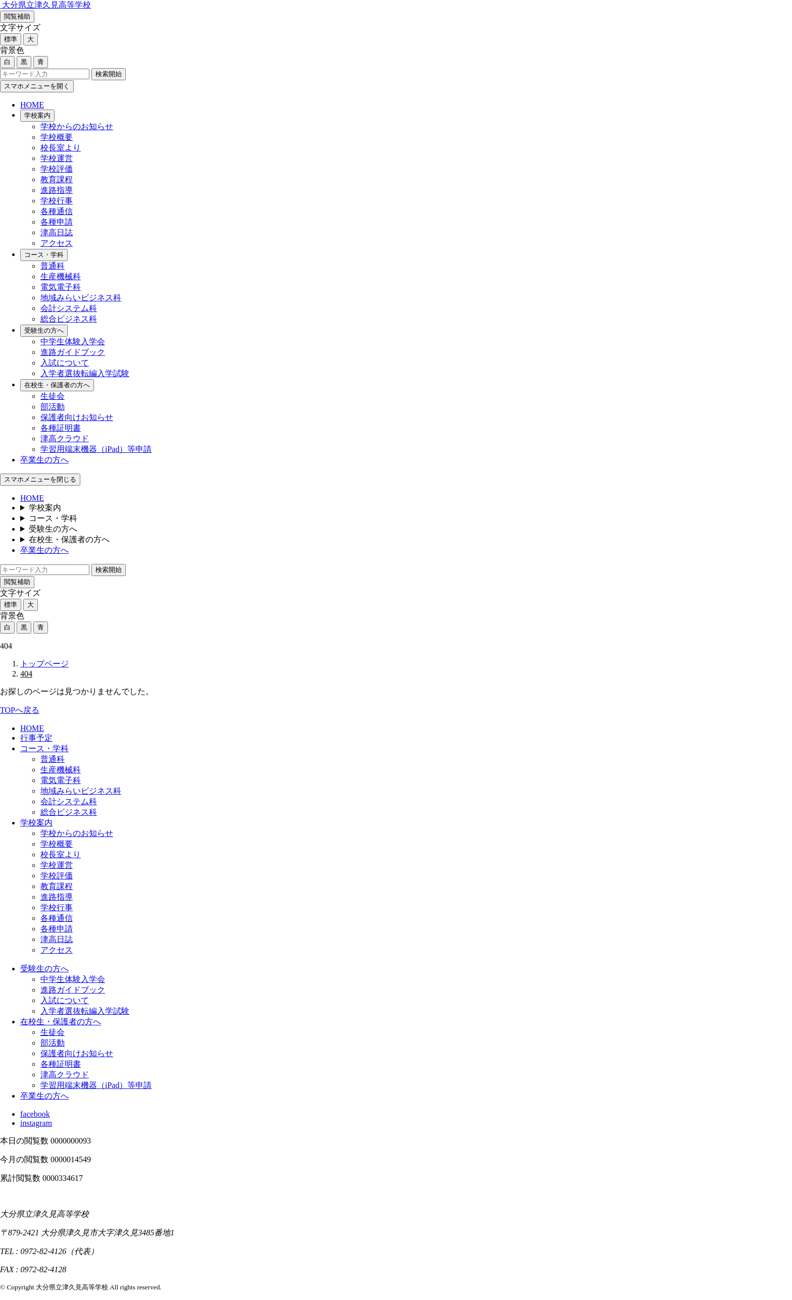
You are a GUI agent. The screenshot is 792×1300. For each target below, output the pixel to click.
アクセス (56, 243)
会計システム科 (68, 308)
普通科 (52, 266)
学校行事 (56, 200)
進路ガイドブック (72, 352)
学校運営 (56, 158)
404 (26, 673)
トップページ (44, 663)
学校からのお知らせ (76, 126)
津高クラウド (64, 438)
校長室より (60, 147)
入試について (64, 362)
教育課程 (56, 179)
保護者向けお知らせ (76, 417)
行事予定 (36, 738)
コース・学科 (44, 254)
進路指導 (56, 190)
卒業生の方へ (44, 459)
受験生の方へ (44, 330)
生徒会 (52, 396)
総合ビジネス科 (68, 319)
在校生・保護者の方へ (57, 385)
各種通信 (56, 211)
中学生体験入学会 (72, 341)
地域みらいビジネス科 (80, 297)
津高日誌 (56, 232)
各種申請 (56, 222)
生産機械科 (60, 276)
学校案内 (37, 115)
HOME (32, 104)
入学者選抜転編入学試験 (84, 373)
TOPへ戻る (19, 710)
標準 (10, 39)
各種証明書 (60, 428)
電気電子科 (60, 287)
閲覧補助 (17, 16)
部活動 (52, 406)
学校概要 (56, 137)
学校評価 (56, 169)
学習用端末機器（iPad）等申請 (96, 449)
